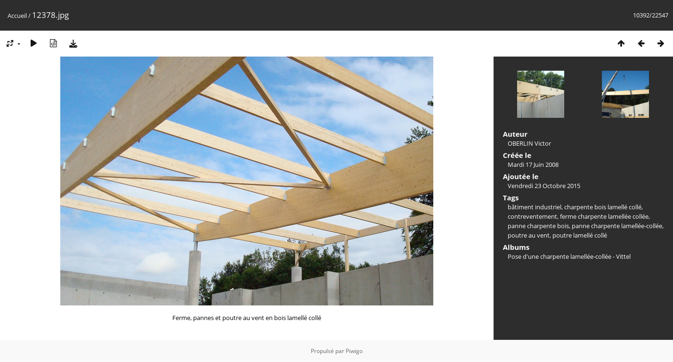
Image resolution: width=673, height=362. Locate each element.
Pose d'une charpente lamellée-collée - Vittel (569, 256)
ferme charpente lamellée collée (604, 216)
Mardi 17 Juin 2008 (533, 164)
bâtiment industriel (534, 207)
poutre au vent (529, 235)
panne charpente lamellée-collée (617, 226)
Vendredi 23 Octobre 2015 (544, 185)
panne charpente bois (538, 226)
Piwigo (354, 351)
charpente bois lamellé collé (602, 207)
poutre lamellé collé (579, 235)
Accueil (17, 15)
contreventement (532, 216)
